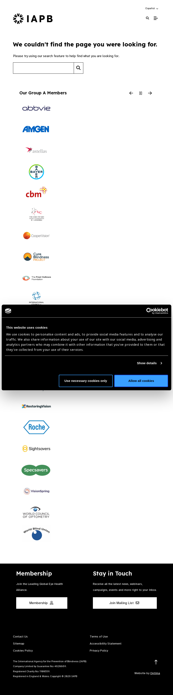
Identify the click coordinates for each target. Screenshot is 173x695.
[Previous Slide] (131, 93)
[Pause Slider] (140, 93)
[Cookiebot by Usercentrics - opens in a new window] (149, 311)
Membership (41, 603)
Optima (155, 673)
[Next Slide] (150, 93)
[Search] (78, 68)
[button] (152, 8)
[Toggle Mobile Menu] (156, 18)
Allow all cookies (141, 381)
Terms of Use (99, 636)
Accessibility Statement (105, 643)
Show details (147, 363)
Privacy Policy (99, 650)
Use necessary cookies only (85, 381)
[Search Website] (147, 18)
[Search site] (43, 68)
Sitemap (18, 643)
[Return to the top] (156, 662)
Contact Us (20, 636)
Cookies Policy (23, 650)
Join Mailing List (124, 603)
